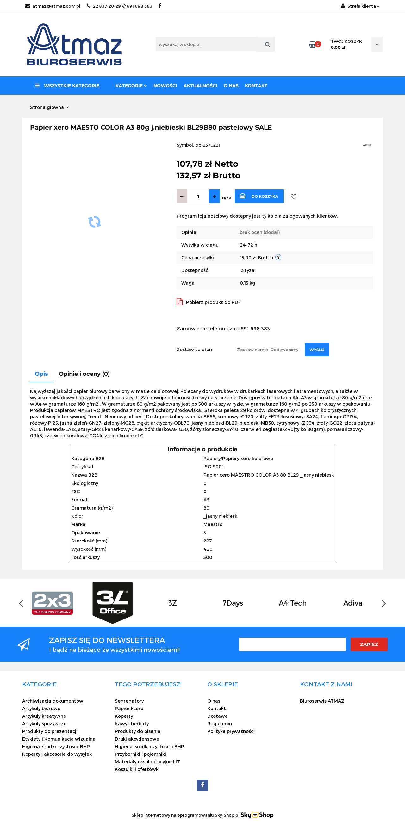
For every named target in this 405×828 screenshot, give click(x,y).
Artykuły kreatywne (44, 716)
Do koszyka (259, 196)
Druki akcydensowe (137, 738)
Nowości (165, 85)
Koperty (124, 716)
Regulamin (219, 723)
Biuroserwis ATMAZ (322, 700)
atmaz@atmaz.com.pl (52, 6)
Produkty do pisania (137, 731)
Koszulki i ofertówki (137, 769)
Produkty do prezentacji (50, 731)
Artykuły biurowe (41, 708)
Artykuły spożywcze (44, 723)
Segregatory (129, 700)
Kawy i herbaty (132, 723)
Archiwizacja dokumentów (52, 700)
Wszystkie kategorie (67, 85)
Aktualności (200, 85)
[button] (39, 684)
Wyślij (316, 349)
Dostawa (217, 716)
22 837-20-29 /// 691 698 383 (119, 6)
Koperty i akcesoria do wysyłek (57, 754)
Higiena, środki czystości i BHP (149, 746)
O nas (231, 85)
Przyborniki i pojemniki (140, 754)
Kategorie (131, 85)
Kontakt (256, 85)
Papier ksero (129, 708)
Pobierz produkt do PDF (209, 301)
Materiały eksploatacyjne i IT (147, 761)
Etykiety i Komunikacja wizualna (59, 738)
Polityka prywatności (231, 731)
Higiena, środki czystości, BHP (56, 746)
